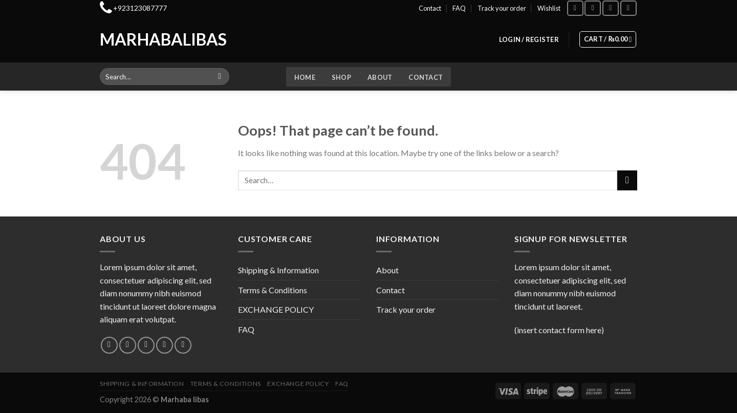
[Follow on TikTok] (610, 8)
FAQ (459, 8)
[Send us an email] (164, 345)
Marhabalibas (142, 39)
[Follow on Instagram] (592, 8)
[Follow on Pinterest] (183, 345)
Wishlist (548, 8)
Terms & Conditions (272, 290)
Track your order (502, 8)
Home (304, 77)
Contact (430, 8)
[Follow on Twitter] (146, 345)
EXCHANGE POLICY (276, 309)
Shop (341, 77)
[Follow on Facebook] (575, 8)
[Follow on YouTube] (628, 8)
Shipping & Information (278, 270)
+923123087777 (140, 8)
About (379, 77)
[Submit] (219, 76)
